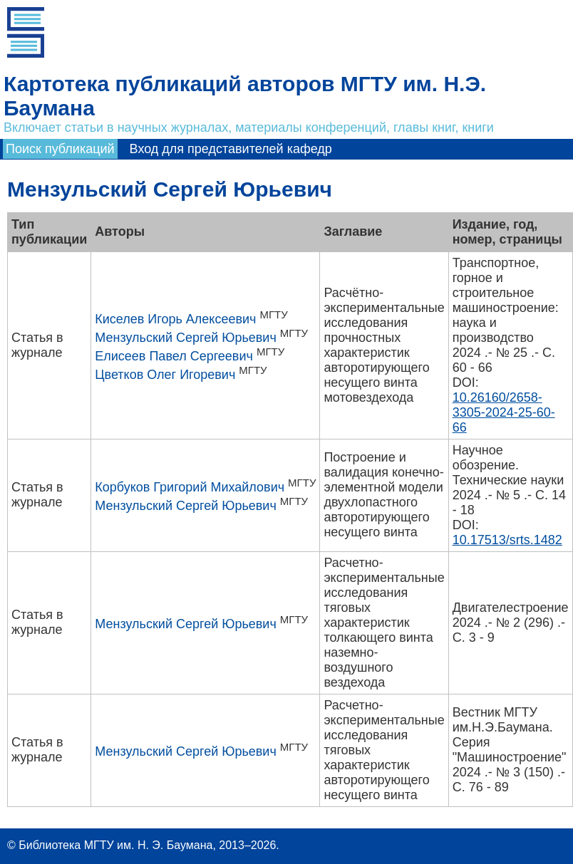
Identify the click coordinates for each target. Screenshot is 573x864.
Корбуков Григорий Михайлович (189, 487)
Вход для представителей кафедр (231, 149)
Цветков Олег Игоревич (165, 375)
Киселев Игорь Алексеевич (175, 319)
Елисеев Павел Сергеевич (174, 356)
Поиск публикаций (60, 149)
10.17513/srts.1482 (507, 540)
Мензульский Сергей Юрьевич (186, 337)
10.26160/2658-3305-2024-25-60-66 (504, 412)
